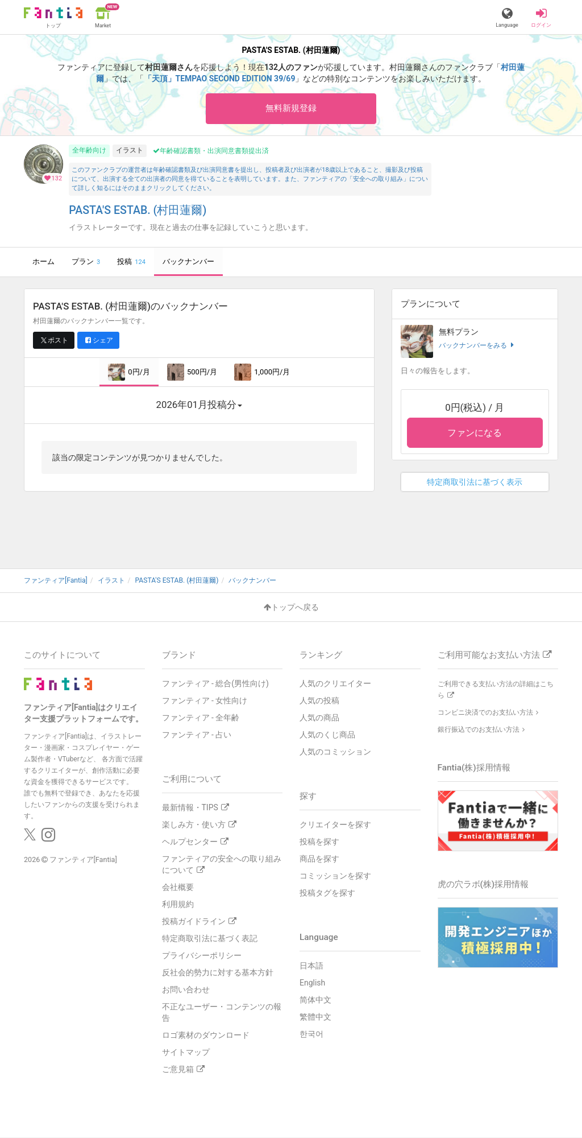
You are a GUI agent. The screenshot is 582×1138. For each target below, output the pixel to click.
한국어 (311, 1034)
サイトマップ (186, 1052)
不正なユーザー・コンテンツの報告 (221, 1013)
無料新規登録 (291, 108)
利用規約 (178, 904)
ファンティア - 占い (197, 735)
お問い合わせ (186, 990)
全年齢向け (89, 151)
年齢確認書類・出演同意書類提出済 (211, 151)
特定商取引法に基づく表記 (209, 938)
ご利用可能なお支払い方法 (494, 655)
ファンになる (474, 433)
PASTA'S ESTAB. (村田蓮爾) (137, 210)
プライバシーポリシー (202, 955)
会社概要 (178, 887)
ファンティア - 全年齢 (201, 718)
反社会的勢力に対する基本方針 (217, 973)
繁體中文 (315, 1017)
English (312, 983)
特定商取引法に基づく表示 (474, 482)
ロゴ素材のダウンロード (206, 1035)
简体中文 (315, 1000)
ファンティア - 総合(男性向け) (215, 683)
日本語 (311, 966)
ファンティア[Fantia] (83, 860)
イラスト (129, 151)
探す (308, 796)
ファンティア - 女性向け (205, 701)
